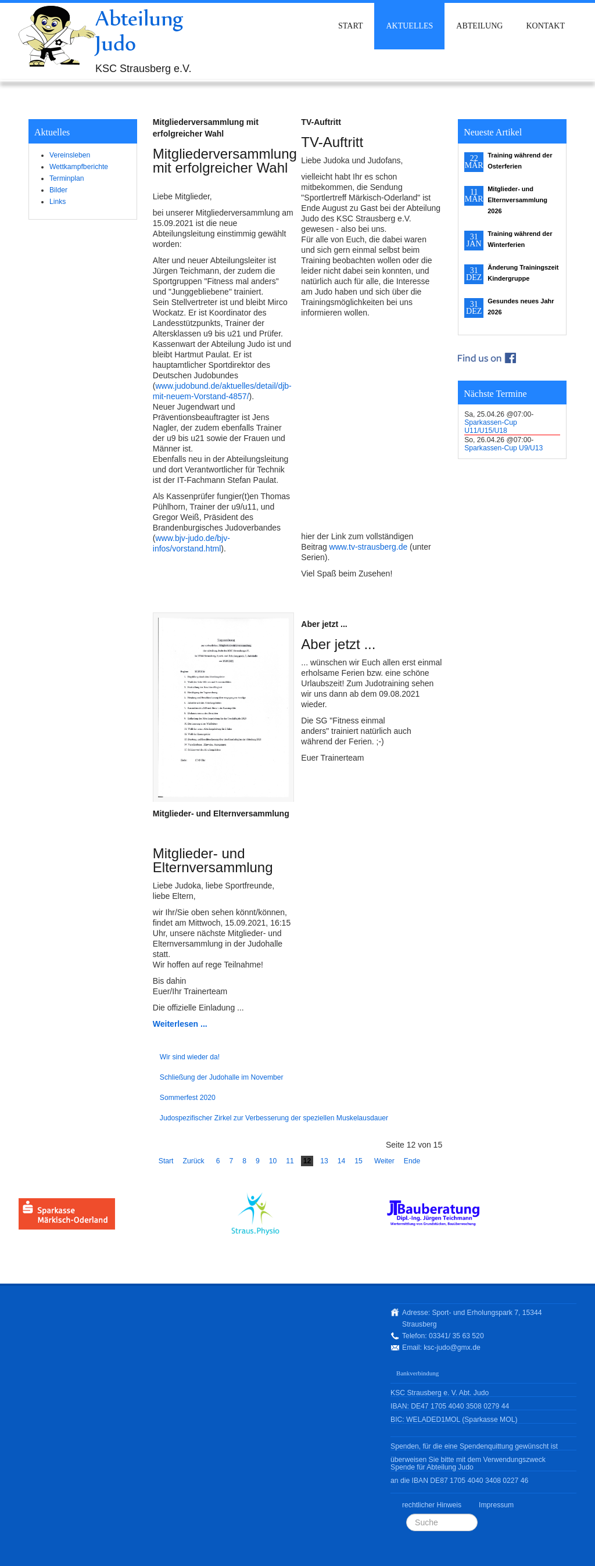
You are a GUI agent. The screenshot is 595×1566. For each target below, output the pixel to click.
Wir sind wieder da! (190, 1057)
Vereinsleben (69, 155)
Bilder (58, 190)
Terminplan (66, 178)
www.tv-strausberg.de (368, 546)
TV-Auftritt (320, 122)
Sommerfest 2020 (188, 1098)
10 (273, 1161)
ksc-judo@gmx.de (452, 1347)
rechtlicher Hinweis (431, 1505)
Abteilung (479, 25)
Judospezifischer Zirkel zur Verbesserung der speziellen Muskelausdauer (274, 1118)
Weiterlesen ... (180, 1024)
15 (358, 1161)
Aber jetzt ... (324, 624)
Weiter (384, 1161)
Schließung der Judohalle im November (222, 1077)
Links (57, 202)
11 (290, 1161)
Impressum (496, 1505)
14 (342, 1161)
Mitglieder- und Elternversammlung (221, 813)
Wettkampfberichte (78, 167)
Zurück (193, 1161)
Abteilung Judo (139, 30)
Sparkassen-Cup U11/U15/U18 (490, 426)
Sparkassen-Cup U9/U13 (503, 448)
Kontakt (545, 25)
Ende (412, 1161)
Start (350, 25)
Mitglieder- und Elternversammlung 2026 (517, 199)
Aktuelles (409, 25)
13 (324, 1161)
